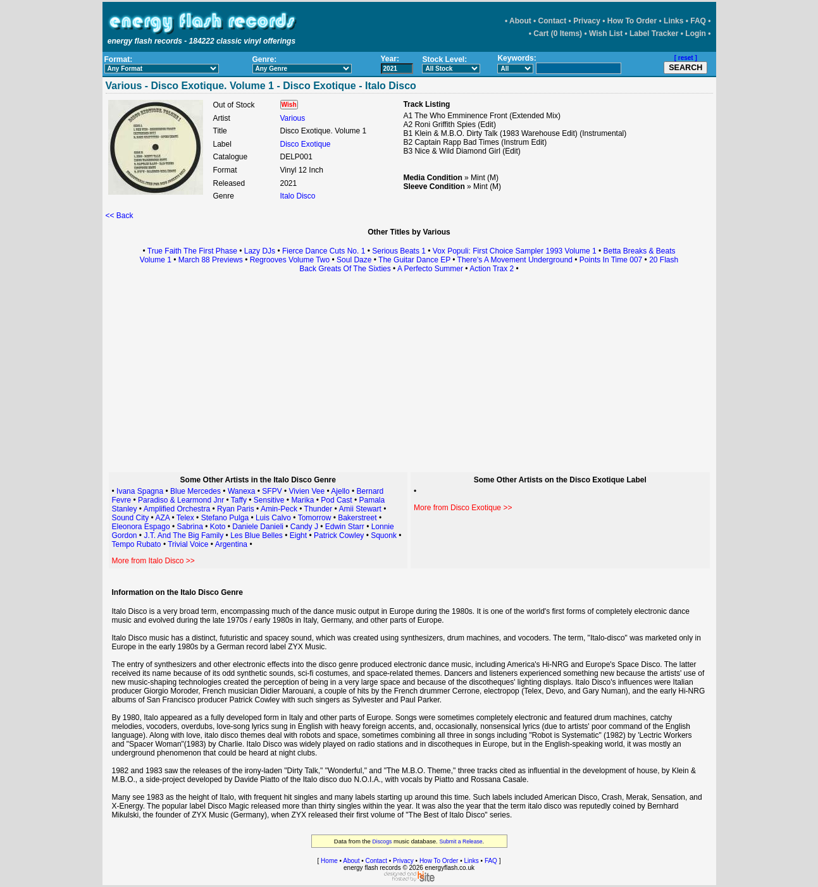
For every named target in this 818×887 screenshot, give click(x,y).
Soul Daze (354, 259)
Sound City (130, 517)
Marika (302, 500)
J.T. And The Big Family (183, 535)
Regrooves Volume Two (290, 259)
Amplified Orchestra (177, 509)
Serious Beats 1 (399, 251)
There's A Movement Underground (515, 259)
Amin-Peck (279, 509)
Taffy (239, 500)
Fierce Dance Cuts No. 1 (323, 251)
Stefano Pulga (225, 517)
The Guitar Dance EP (414, 259)
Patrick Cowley (339, 535)
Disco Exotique (305, 144)
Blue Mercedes (195, 491)
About (520, 20)
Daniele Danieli (257, 526)
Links (673, 20)
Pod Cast (336, 500)
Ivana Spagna (139, 491)
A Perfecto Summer (430, 268)
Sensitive (270, 500)
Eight (299, 535)
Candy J (304, 526)
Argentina (231, 544)
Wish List (606, 33)
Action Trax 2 (491, 268)
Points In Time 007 (610, 259)
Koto (218, 526)
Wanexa (242, 491)
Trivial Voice (188, 544)
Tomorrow (315, 517)
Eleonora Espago (141, 526)
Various (293, 118)
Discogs (382, 841)
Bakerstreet (357, 517)
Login (695, 33)
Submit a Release (460, 841)
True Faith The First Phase (192, 251)
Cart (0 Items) (557, 33)
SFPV (272, 491)
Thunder (319, 509)
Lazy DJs (259, 251)
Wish (289, 104)
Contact (552, 20)
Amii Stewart (359, 509)
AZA (162, 517)
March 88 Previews (210, 259)
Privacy (586, 20)
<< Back (119, 215)
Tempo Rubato (136, 544)
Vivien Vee (307, 491)
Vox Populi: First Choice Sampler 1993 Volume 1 (515, 251)
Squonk (384, 535)
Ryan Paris (235, 509)
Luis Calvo (273, 517)
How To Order (632, 20)
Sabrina (189, 526)
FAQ (698, 20)
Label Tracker (653, 33)
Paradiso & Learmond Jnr (181, 500)
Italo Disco (298, 196)
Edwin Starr (344, 526)
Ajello (340, 491)
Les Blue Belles (256, 535)
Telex (185, 517)
